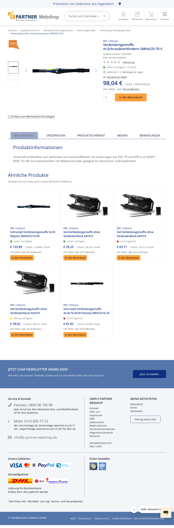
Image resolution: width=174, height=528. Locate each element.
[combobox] (87, 16)
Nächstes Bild (96, 71)
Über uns (95, 412)
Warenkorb (136, 405)
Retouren (95, 437)
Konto (133, 408)
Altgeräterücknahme (101, 433)
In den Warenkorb (130, 97)
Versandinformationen (102, 430)
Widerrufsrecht (98, 426)
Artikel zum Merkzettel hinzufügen (31, 116)
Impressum (96, 416)
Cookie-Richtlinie (121, 521)
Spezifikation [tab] (56, 135)
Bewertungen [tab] (150, 135)
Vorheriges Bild (26, 71)
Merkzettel (136, 412)
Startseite (12, 30)
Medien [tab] (122, 135)
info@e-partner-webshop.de (35, 438)
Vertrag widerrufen (145, 420)
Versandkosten (131, 89)
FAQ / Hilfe (96, 447)
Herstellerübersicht (101, 444)
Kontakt (94, 409)
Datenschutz (97, 423)
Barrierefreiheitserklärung (149, 521)
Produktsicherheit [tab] (91, 135)
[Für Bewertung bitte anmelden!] (129, 62)
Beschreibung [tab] (24, 135)
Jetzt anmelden (149, 374)
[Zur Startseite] (32, 16)
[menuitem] (137, 16)
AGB (92, 419)
